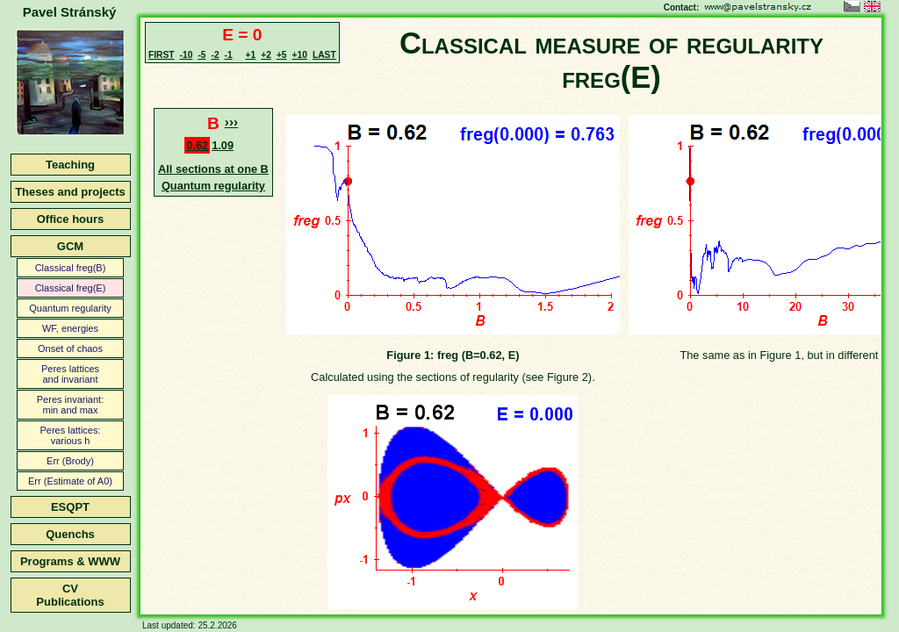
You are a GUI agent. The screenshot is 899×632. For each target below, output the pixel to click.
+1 (251, 55)
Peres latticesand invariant (70, 373)
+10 (299, 55)
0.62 (197, 145)
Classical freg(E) (70, 288)
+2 (266, 55)
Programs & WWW (70, 561)
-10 (186, 55)
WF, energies (70, 328)
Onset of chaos (70, 348)
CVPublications (70, 595)
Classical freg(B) (70, 267)
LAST (324, 55)
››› (231, 121)
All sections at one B (213, 169)
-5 (201, 55)
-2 (215, 55)
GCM (70, 246)
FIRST (161, 55)
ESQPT (70, 507)
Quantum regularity (70, 308)
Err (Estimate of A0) (70, 481)
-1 (229, 55)
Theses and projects (70, 191)
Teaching (70, 164)
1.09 (223, 145)
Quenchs (70, 534)
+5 (282, 55)
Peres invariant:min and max (70, 404)
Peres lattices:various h (70, 435)
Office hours (70, 219)
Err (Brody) (70, 461)
